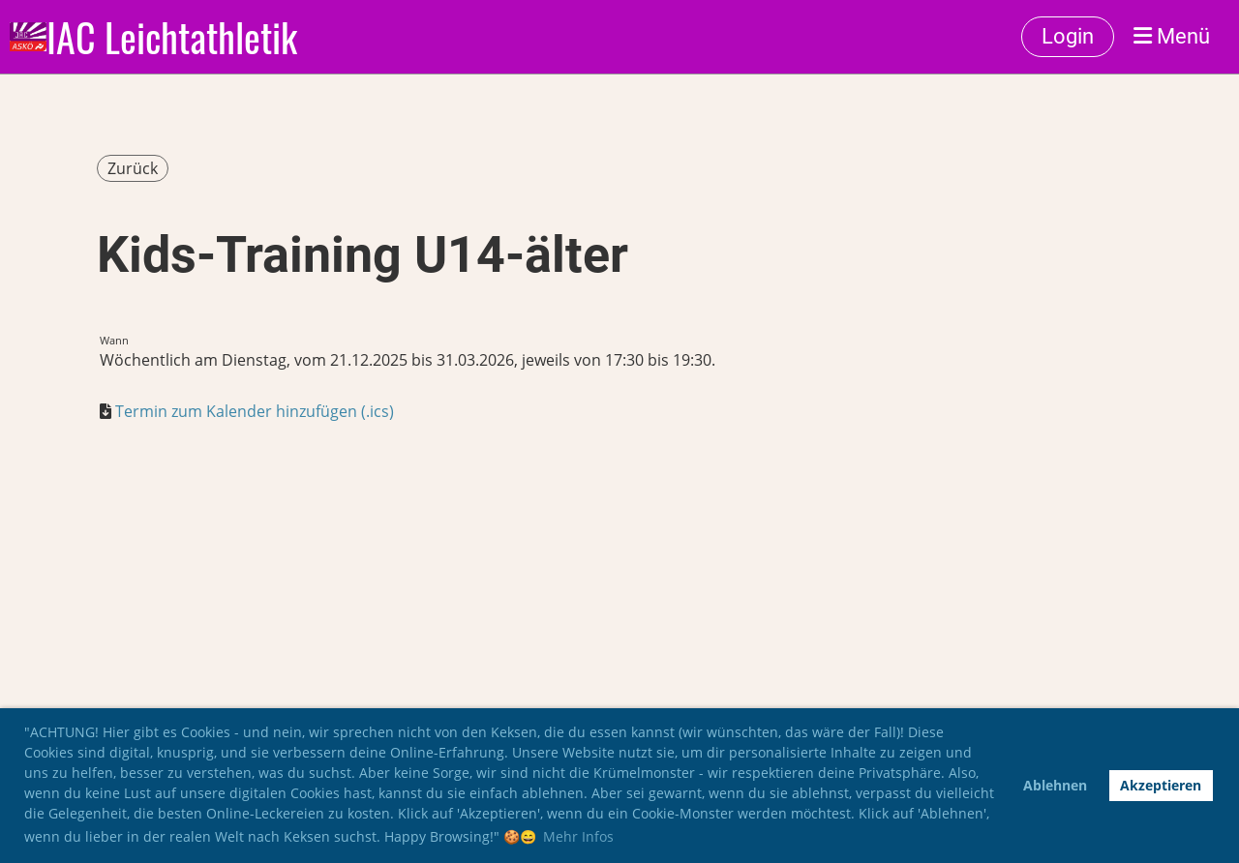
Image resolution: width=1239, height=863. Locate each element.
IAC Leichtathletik (171, 37)
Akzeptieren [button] (1160, 785)
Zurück (132, 168)
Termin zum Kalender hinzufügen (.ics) (254, 411)
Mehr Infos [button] (578, 836)
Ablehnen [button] (1055, 785)
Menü (1171, 36)
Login (1068, 36)
